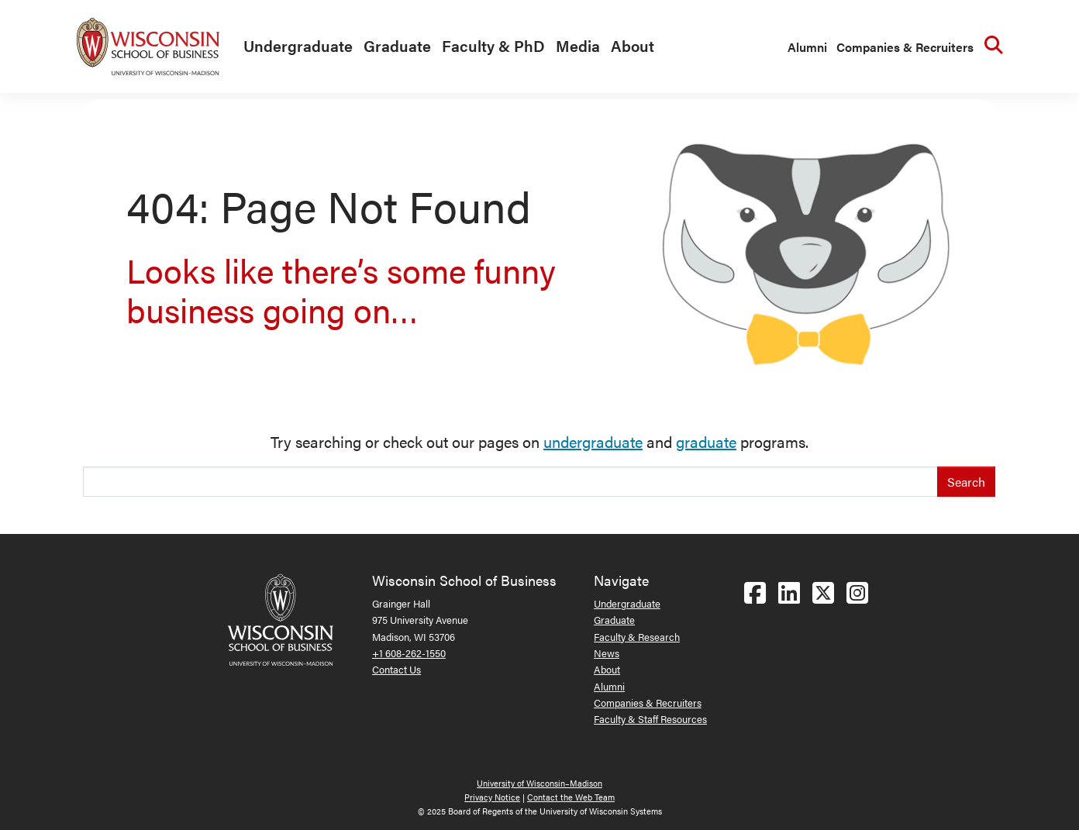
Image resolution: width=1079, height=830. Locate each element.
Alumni (807, 47)
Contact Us (396, 669)
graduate (706, 441)
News (606, 653)
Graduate (397, 45)
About (632, 45)
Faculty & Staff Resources (650, 718)
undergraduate (593, 441)
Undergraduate (298, 45)
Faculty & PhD (493, 45)
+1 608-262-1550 (409, 653)
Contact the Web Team (571, 797)
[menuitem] (294, 46)
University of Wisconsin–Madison (539, 783)
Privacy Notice (492, 797)
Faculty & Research (637, 636)
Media (578, 45)
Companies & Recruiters (905, 47)
